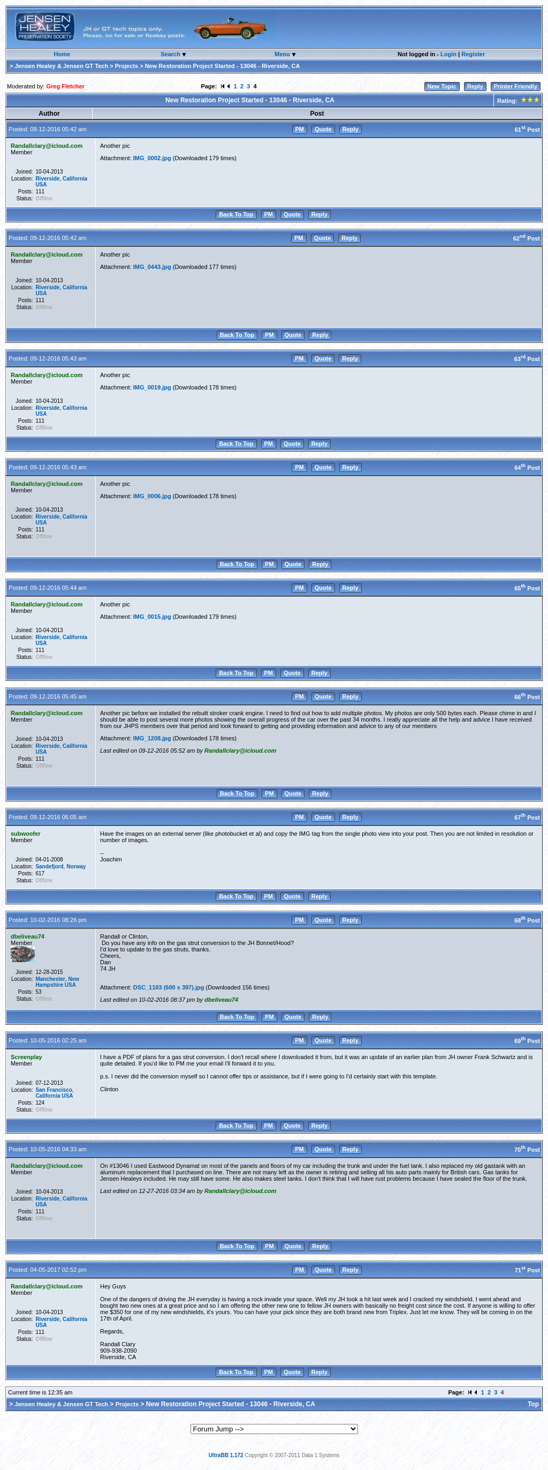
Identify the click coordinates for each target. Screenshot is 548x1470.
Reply (475, 86)
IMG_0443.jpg (152, 267)
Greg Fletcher (65, 86)
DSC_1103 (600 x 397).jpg (168, 987)
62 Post (526, 238)
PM (300, 129)
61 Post (527, 129)
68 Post (527, 920)
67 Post (527, 817)
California (75, 179)
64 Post (527, 467)
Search (171, 54)
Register (473, 54)
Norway (76, 866)
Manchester (50, 979)
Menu (283, 54)
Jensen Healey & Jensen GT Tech (61, 66)
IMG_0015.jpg (152, 616)
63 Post (527, 359)
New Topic (442, 86)
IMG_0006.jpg (152, 496)
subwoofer (26, 833)
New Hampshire (57, 982)
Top (533, 1404)
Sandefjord (49, 866)
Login (448, 54)
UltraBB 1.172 (226, 1455)
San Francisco (53, 1090)
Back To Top (236, 214)
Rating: (518, 101)
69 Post (527, 1041)
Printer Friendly (515, 86)
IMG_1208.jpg (152, 738)
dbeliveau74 (27, 936)
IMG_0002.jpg (152, 158)
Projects (126, 66)
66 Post (527, 697)
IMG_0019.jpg (152, 387)
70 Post (527, 1149)
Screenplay (26, 1057)
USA (41, 185)
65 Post (527, 588)
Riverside (47, 179)
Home (62, 54)
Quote (323, 129)
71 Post (527, 1270)
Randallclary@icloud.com (46, 145)
